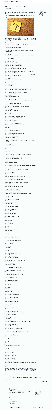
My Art (32, 1)
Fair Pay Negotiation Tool (21, 392)
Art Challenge (28, 391)
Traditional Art (37, 391)
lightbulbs (10, 190)
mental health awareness (20, 133)
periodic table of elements (32, 165)
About (28, 1)
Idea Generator (20, 388)
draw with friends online (9, 92)
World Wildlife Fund (18, 75)
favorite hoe (11, 290)
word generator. (26, 114)
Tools (44, 1)
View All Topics (37, 394)
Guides (36, 388)
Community (39, 1)
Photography (40, 391)
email (31, 370)
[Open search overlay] (47, 1)
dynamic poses (19, 123)
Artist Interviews (40, 392)
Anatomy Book (28, 388)
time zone (15, 140)
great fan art (27, 106)
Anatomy (36, 392)
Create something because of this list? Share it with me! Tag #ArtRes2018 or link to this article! (43, 14)
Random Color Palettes (21, 391)
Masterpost (38, 388)
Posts (36, 1)
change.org (11, 50)
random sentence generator (21, 116)
